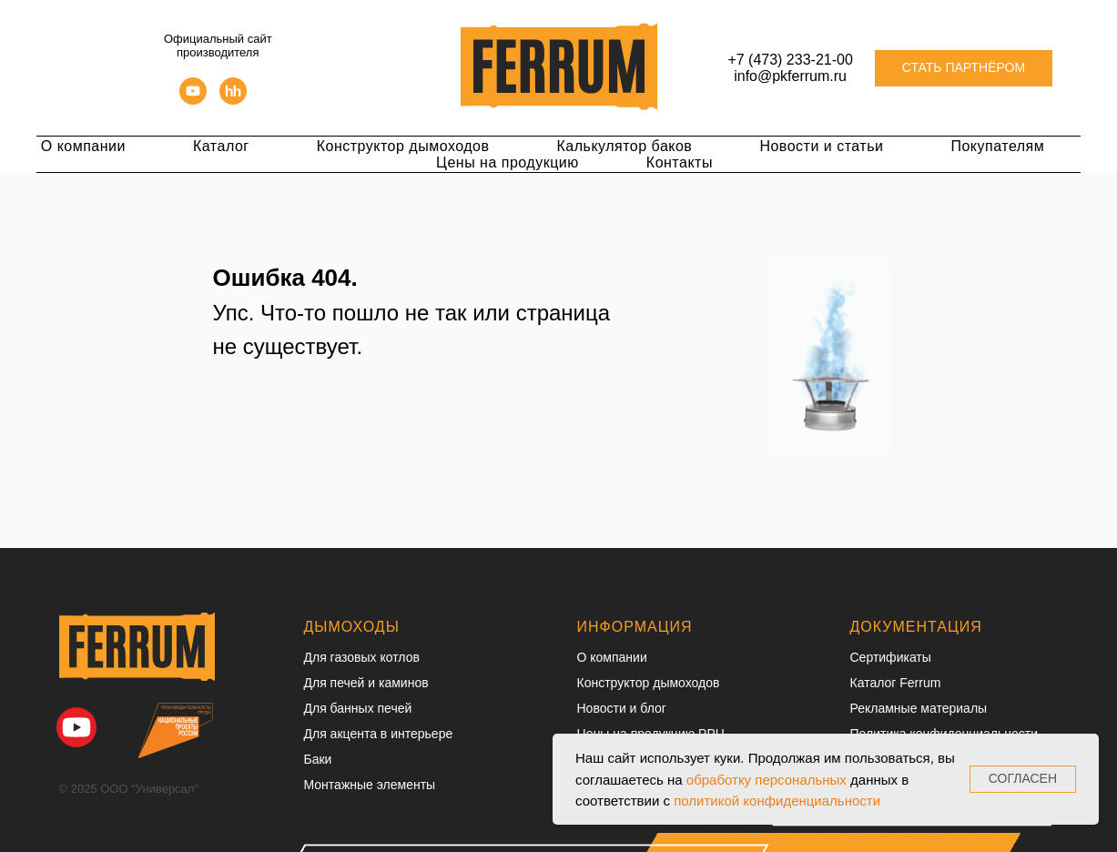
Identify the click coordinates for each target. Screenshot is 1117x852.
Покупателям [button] (997, 146)
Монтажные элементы (370, 784)
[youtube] (193, 99)
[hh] (233, 99)
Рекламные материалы (919, 708)
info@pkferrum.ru (790, 76)
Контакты (679, 162)
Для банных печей (358, 708)
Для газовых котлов (362, 657)
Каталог (221, 146)
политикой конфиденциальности (777, 800)
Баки (318, 759)
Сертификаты (890, 657)
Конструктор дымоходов (403, 146)
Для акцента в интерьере (378, 733)
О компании (83, 146)
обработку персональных (766, 779)
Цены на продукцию (507, 162)
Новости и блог (621, 708)
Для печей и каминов (366, 682)
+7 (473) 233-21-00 (789, 59)
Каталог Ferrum (895, 682)
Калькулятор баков (624, 146)
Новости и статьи (821, 146)
